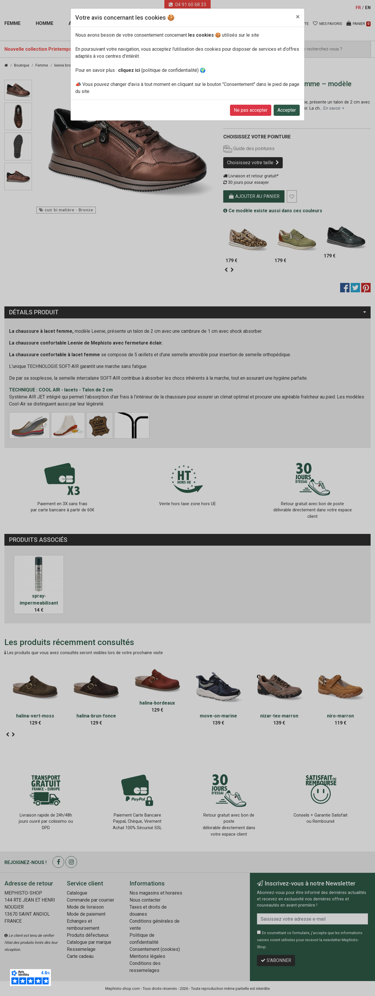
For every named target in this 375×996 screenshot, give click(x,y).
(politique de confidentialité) (158, 70)
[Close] (297, 17)
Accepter (286, 110)
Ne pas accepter (250, 110)
